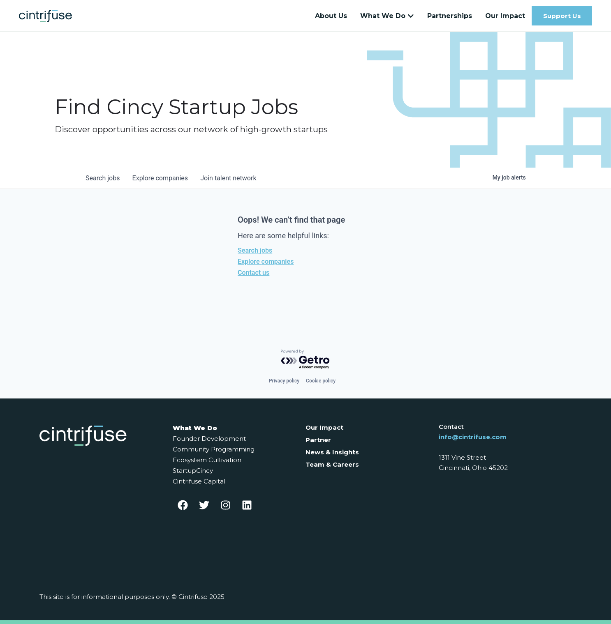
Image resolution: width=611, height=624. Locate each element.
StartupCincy (193, 470)
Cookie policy (321, 381)
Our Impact (324, 427)
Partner (318, 440)
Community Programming (214, 449)
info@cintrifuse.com (473, 437)
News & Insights (332, 452)
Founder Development (209, 438)
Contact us (253, 277)
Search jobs (255, 254)
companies (161, 182)
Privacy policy (284, 381)
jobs (103, 182)
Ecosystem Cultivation (207, 460)
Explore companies (266, 265)
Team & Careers (332, 464)
